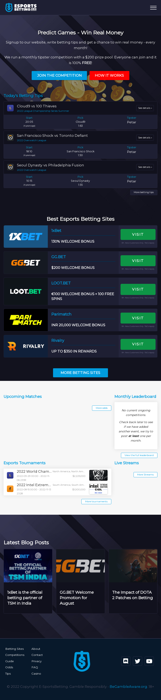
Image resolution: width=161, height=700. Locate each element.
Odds (9, 667)
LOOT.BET (61, 283)
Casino (36, 673)
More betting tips (144, 192)
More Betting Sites (80, 373)
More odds (102, 408)
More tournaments (96, 501)
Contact (37, 655)
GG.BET (58, 256)
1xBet (56, 230)
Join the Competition (59, 75)
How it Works (109, 75)
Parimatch (61, 314)
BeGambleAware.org (128, 686)
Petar (131, 122)
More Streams (145, 474)
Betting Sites (14, 648)
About (35, 648)
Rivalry (57, 340)
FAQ (34, 667)
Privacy (36, 661)
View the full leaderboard (139, 455)
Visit (138, 234)
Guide (9, 661)
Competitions (14, 655)
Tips (8, 673)
